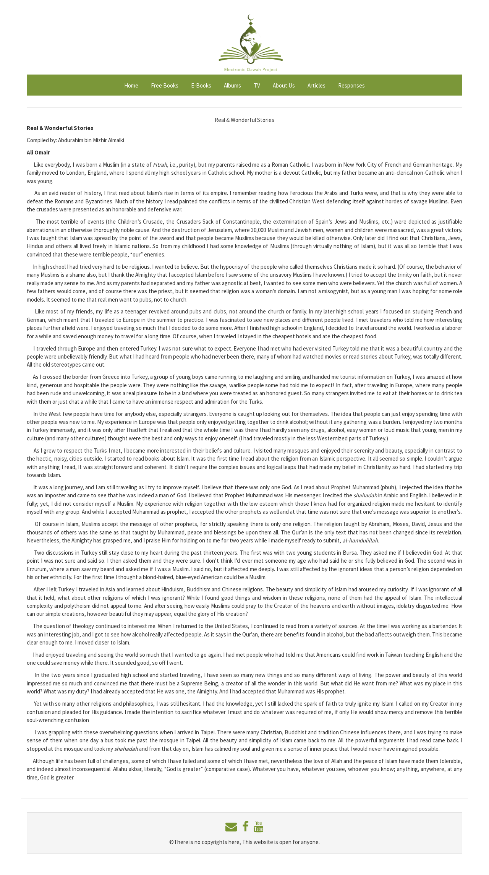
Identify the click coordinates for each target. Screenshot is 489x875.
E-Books (201, 85)
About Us (284, 85)
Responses (351, 85)
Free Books (164, 85)
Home (131, 85)
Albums (232, 85)
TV (257, 85)
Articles (316, 85)
